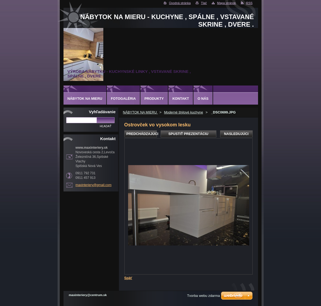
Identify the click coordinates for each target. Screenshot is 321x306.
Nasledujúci (236, 134)
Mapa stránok (226, 3)
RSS (249, 3)
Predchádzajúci (141, 134)
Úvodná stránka (180, 3)
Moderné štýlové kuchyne (183, 112)
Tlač (204, 3)
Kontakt (180, 99)
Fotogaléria (123, 99)
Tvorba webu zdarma (203, 296)
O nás (203, 99)
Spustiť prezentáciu (188, 134)
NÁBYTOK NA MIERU (140, 112)
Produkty (154, 99)
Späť (128, 278)
